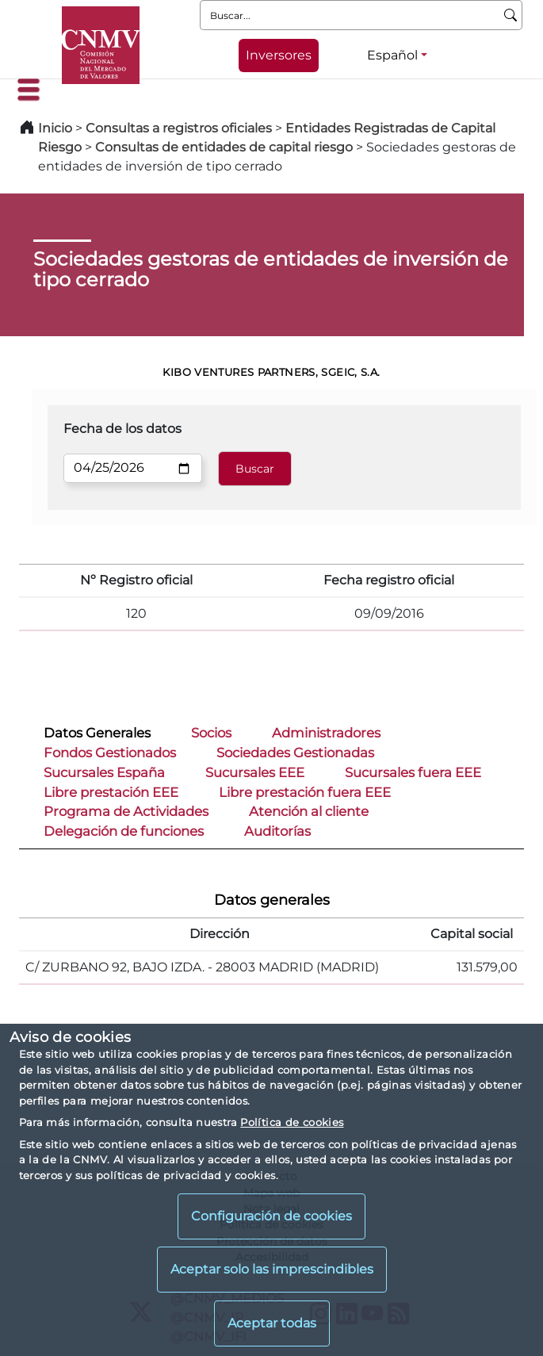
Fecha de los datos (122, 428)
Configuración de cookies (271, 1216)
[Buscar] (510, 15)
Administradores (326, 733)
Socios (211, 733)
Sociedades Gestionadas (295, 752)
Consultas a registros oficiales (179, 128)
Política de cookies (291, 1122)
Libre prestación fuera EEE (305, 792)
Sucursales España (104, 772)
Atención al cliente (309, 811)
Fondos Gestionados (110, 752)
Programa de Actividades (126, 811)
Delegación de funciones (124, 831)
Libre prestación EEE (111, 792)
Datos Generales (97, 733)
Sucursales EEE (254, 772)
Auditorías (277, 831)
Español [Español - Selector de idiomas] (392, 55)
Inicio (55, 128)
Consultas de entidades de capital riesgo (224, 147)
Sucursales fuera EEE (413, 772)
